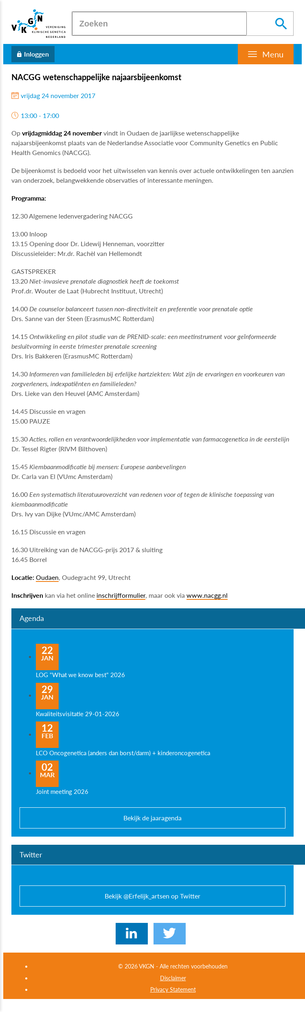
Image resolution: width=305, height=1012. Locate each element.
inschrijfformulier (121, 595)
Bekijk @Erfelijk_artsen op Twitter (152, 896)
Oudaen (47, 577)
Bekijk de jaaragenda (152, 818)
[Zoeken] (159, 23)
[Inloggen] (33, 54)
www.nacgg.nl (207, 595)
